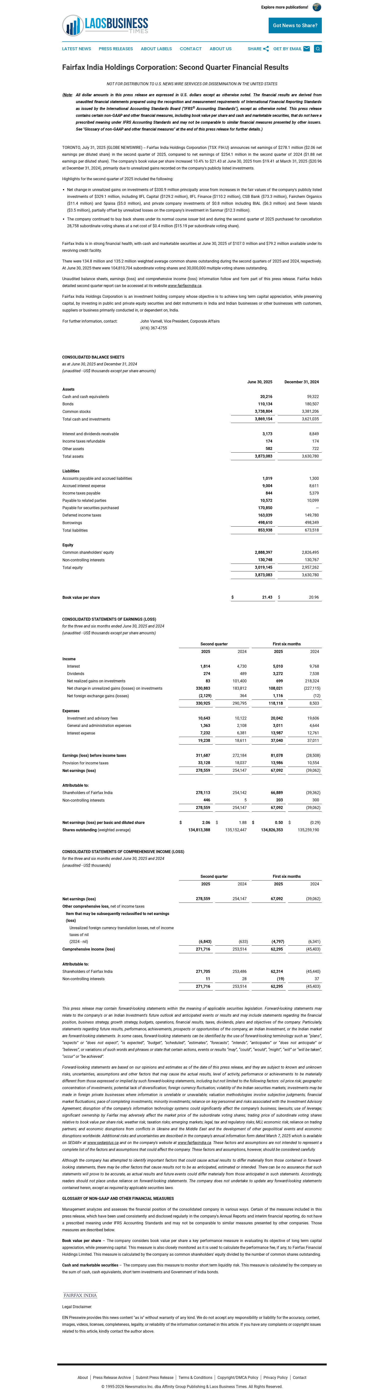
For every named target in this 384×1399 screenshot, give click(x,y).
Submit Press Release (154, 1377)
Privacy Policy (276, 1377)
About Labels (156, 48)
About (83, 1377)
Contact (191, 48)
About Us (221, 48)
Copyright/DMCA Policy (237, 1377)
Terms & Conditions (195, 1377)
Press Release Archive (112, 1377)
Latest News (76, 48)
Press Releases (116, 48)
